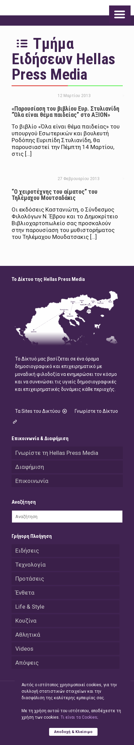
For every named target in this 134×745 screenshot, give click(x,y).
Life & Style (29, 606)
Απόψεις (27, 662)
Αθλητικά (27, 634)
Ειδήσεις (27, 550)
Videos (24, 648)
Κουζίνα (25, 620)
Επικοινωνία (31, 480)
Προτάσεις (29, 578)
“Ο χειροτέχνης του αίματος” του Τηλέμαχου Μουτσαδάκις (55, 194)
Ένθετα (24, 592)
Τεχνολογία (30, 564)
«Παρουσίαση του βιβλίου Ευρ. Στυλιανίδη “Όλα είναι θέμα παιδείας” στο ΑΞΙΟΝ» (65, 111)
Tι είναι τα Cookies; (79, 717)
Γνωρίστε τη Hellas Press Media (56, 452)
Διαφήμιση (29, 466)
